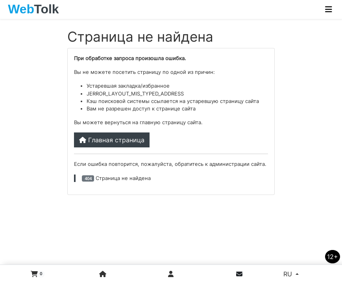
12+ (332, 257)
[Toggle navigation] (328, 9)
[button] (34, 273)
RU (288, 274)
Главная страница (111, 140)
